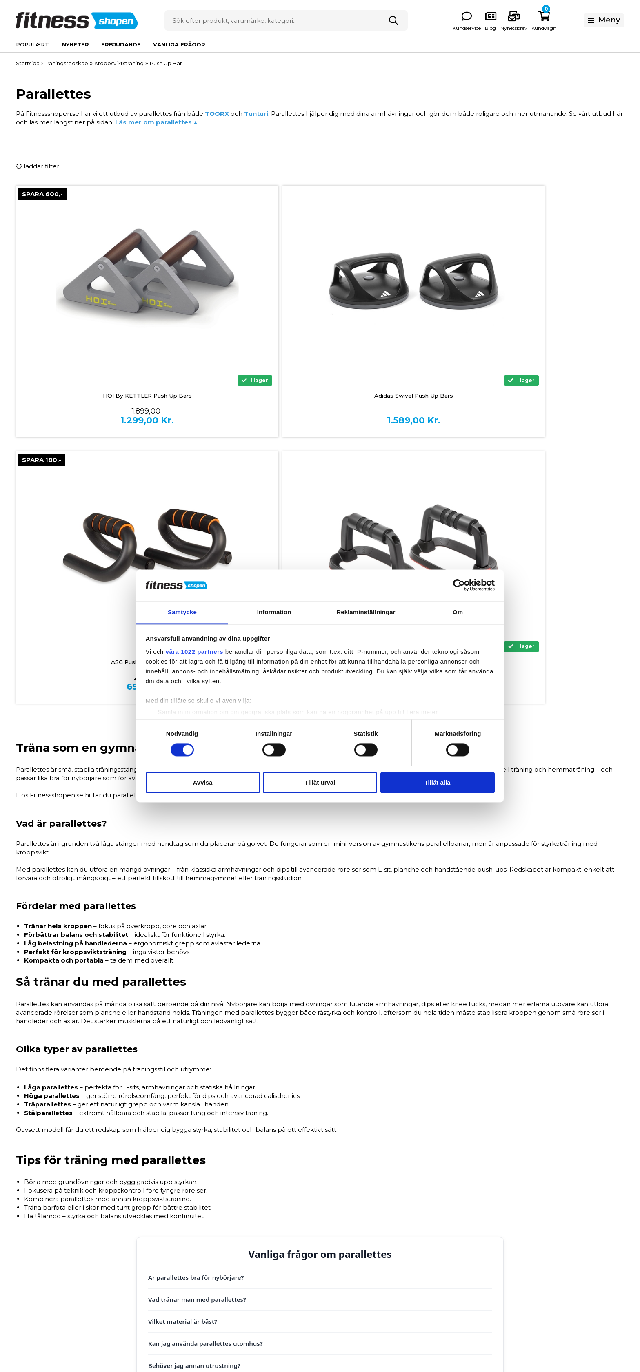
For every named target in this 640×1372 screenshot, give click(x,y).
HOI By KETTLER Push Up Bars (90, 396)
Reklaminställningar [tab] (365, 612)
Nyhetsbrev (581, 28)
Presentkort (461, 1259)
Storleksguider (342, 1209)
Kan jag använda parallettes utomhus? (205, 1077)
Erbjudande (121, 44)
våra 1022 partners (195, 651)
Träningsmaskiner (469, 1196)
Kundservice (534, 28)
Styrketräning (462, 1209)
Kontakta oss (218, 1272)
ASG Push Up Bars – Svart (396, 396)
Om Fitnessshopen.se (353, 1196)
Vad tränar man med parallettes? (197, 1033)
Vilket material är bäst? (182, 1055)
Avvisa (203, 782)
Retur (206, 1259)
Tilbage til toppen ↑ (320, 1133)
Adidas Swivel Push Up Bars (244, 396)
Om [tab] (458, 612)
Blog (327, 1272)
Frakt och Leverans (227, 1234)
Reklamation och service (236, 1246)
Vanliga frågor (179, 44)
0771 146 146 (96, 1231)
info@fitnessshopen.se (113, 1242)
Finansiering (216, 1209)
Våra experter (341, 1246)
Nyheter (75, 44)
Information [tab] (274, 612)
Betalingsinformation (230, 1196)
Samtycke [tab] (182, 612)
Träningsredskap (467, 1221)
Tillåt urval (320, 782)
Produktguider (342, 1221)
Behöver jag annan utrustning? (194, 1099)
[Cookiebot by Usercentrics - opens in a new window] (459, 585)
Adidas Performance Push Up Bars (549, 396)
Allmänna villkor (222, 1221)
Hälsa (451, 1234)
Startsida (28, 63)
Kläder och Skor (467, 1246)
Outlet (452, 1272)
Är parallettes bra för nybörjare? (196, 1011)
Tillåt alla (437, 782)
